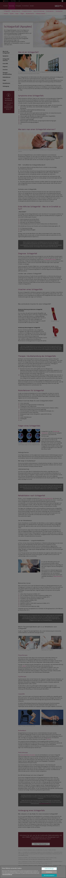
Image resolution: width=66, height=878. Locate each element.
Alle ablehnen (49, 872)
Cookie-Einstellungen (49, 868)
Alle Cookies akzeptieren (49, 875)
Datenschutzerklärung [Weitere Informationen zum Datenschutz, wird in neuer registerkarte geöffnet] (7, 874)
